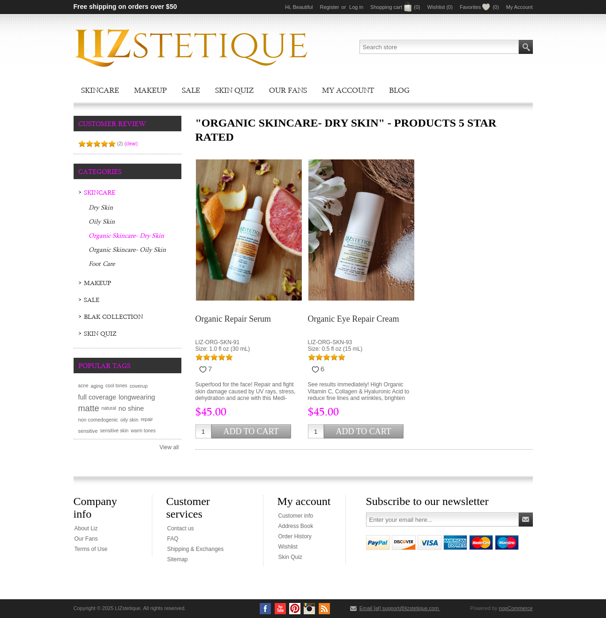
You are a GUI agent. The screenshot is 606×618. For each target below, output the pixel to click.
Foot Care (102, 263)
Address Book (296, 526)
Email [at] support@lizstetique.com (400, 608)
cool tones (116, 385)
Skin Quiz (234, 90)
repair (147, 419)
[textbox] (439, 47)
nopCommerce (515, 608)
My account (348, 90)
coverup (138, 386)
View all (169, 447)
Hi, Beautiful (299, 7)
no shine (131, 408)
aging (97, 386)
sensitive (88, 431)
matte (88, 408)
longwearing (137, 397)
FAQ (173, 538)
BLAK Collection (113, 316)
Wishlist (288, 546)
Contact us (180, 528)
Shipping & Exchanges (195, 549)
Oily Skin (102, 221)
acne (83, 385)
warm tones (143, 430)
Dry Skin (101, 207)
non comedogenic (98, 419)
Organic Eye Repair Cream (353, 319)
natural (109, 408)
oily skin (129, 419)
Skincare (100, 90)
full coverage (97, 397)
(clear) (130, 143)
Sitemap (177, 559)
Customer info (296, 515)
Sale (191, 90)
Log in (356, 7)
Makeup (150, 90)
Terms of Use (91, 549)
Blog (399, 90)
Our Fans (288, 90)
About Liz (86, 528)
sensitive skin (114, 430)
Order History (295, 536)
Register (329, 7)
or (343, 7)
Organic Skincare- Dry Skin (126, 235)
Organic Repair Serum (233, 319)
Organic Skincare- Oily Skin (127, 249)
